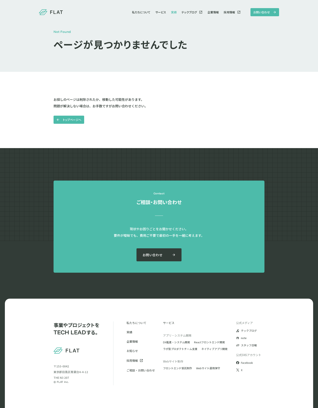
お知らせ (132, 351)
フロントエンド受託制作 (177, 368)
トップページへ (68, 120)
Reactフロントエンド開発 (209, 342)
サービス (160, 12)
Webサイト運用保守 (208, 368)
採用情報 (232, 12)
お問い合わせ (264, 12)
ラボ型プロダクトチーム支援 (180, 349)
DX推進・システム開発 (176, 342)
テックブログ (192, 12)
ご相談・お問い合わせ (141, 370)
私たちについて (141, 12)
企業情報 (213, 12)
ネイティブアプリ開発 (214, 349)
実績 (174, 12)
